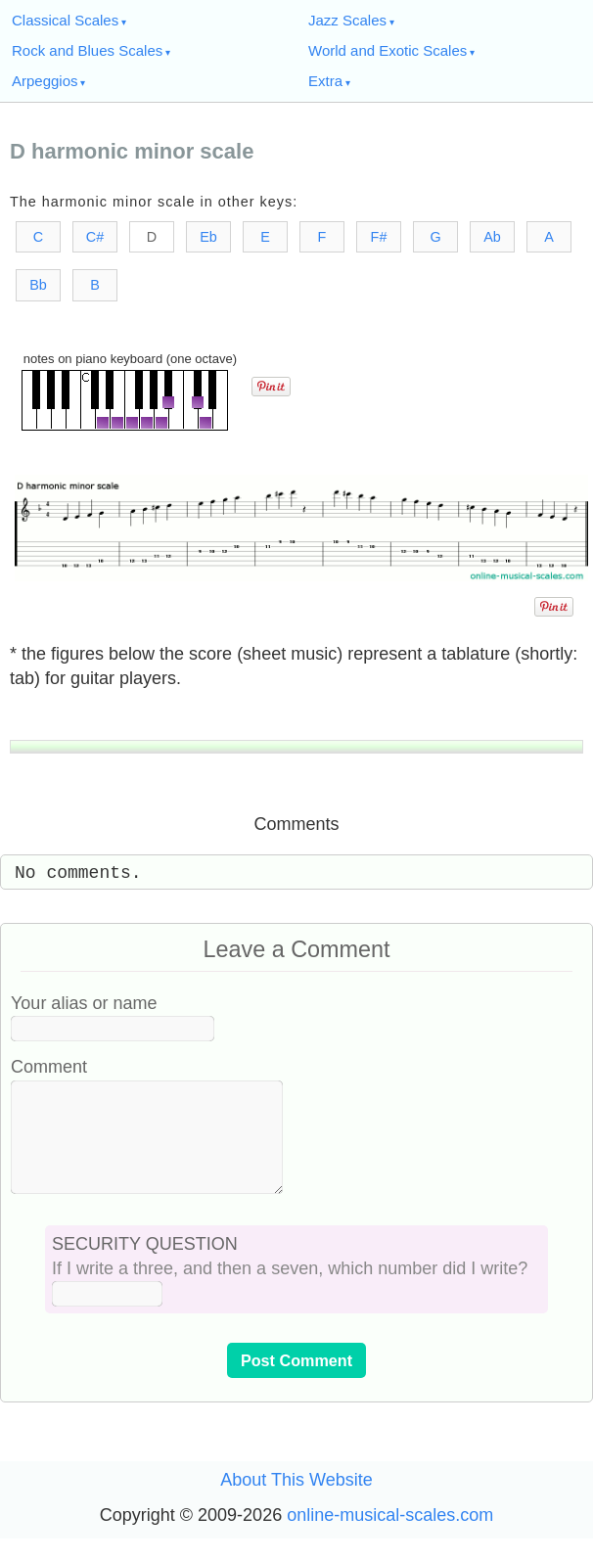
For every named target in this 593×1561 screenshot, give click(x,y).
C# (95, 237)
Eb (208, 237)
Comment (49, 1067)
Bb (38, 285)
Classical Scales (65, 20)
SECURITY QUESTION (145, 1267)
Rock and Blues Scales (87, 50)
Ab (492, 237)
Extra (325, 80)
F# (379, 237)
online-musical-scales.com (390, 1538)
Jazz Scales (347, 20)
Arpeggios (45, 80)
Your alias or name (84, 1003)
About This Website (296, 1503)
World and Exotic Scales (387, 50)
